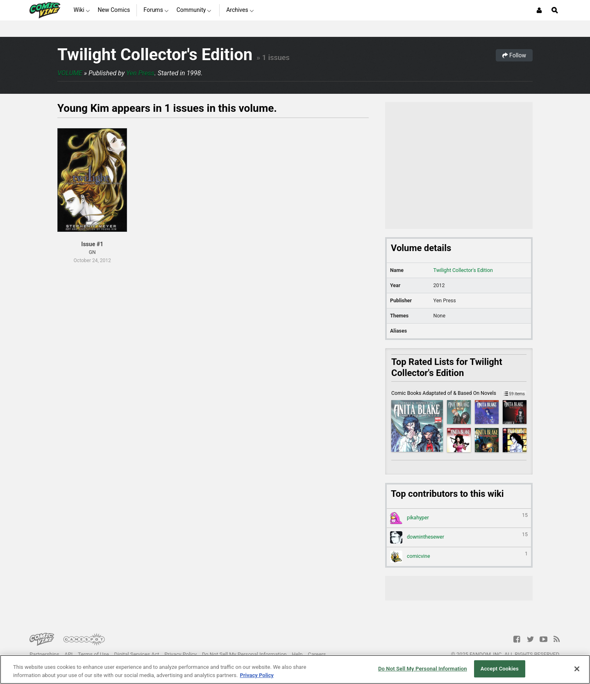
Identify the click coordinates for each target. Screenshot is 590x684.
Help (297, 654)
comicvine (459, 556)
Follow (514, 55)
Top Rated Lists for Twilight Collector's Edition (446, 367)
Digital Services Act (136, 654)
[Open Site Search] (554, 10)
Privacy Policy (180, 654)
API (68, 654)
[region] (295, 669)
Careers (317, 654)
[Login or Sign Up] (539, 10)
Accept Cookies (500, 669)
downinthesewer (459, 537)
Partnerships (44, 654)
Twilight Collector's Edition (154, 54)
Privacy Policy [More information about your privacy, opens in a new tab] (256, 675)
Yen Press (140, 73)
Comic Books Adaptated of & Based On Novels (458, 393)
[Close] (577, 669)
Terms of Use (93, 654)
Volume (69, 73)
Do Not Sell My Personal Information (244, 654)
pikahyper (459, 518)
